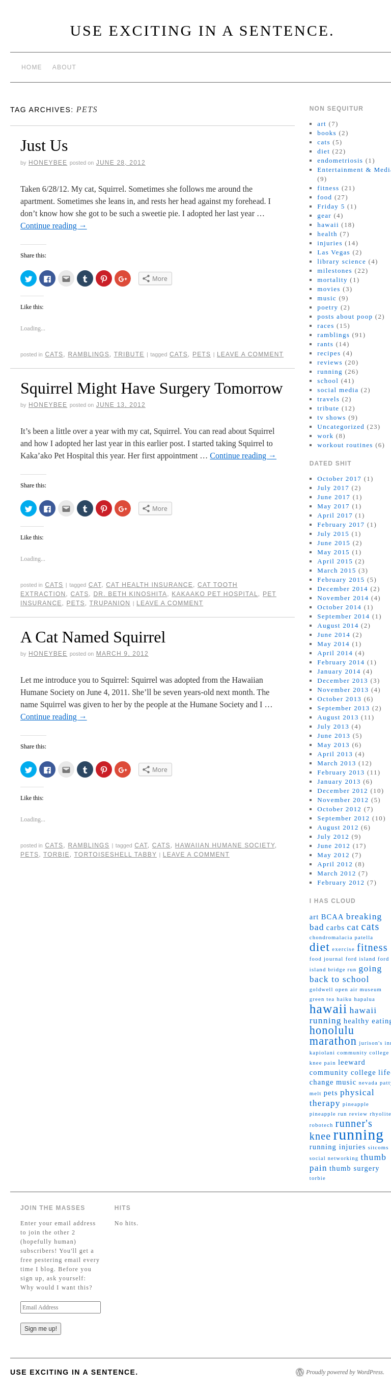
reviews (330, 362)
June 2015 (333, 543)
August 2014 (337, 625)
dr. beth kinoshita (130, 594)
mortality (332, 279)
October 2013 (339, 699)
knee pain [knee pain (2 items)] (323, 1063)
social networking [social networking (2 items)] (334, 1158)
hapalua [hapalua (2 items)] (364, 999)
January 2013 (338, 781)
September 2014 (343, 616)
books (327, 133)
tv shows (331, 417)
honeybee (48, 162)
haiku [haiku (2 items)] (344, 999)
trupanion (110, 603)
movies (328, 289)
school (328, 380)
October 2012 (339, 809)
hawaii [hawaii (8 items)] (329, 1008)
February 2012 (341, 882)
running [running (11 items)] (358, 1134)
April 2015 (335, 561)
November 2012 (343, 800)
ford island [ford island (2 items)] (361, 959)
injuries (329, 243)
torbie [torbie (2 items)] (318, 1178)
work (325, 436)
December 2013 (342, 680)
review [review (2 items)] (358, 1114)
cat (95, 584)
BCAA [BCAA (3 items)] (332, 917)
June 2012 (333, 845)
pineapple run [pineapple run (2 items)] (328, 1114)
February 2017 (341, 524)
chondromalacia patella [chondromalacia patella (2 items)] (342, 937)
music (327, 298)
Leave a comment (250, 354)
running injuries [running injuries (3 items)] (338, 1147)
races (325, 325)
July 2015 (333, 533)
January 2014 (338, 671)
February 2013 (341, 772)
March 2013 (336, 763)
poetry (327, 307)
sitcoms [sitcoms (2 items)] (378, 1147)
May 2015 (333, 552)
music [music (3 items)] (346, 1082)
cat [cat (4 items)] (353, 927)
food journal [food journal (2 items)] (327, 959)
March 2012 (336, 873)
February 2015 (341, 579)
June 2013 (333, 735)
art (321, 123)
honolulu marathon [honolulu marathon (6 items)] (333, 1035)
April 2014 (335, 653)
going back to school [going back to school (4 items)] (346, 973)
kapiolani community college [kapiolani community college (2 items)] (349, 1052)
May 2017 (333, 506)
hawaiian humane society (225, 845)
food (324, 197)
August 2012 (337, 827)
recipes (329, 353)
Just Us (44, 145)
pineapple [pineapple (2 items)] (356, 1104)
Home (31, 67)
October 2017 (339, 478)
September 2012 (343, 818)
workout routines (345, 445)
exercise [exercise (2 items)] (343, 949)
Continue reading (53, 225)
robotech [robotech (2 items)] (321, 1125)
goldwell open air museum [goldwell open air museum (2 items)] (346, 989)
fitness (328, 188)
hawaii (328, 224)
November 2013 (343, 689)
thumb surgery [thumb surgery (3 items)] (354, 1168)
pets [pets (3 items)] (331, 1093)
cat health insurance (149, 584)
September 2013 (343, 708)
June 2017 (333, 497)
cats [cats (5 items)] (370, 926)
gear (324, 215)
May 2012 (333, 855)
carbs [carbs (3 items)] (335, 927)
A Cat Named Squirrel (92, 637)
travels (328, 399)
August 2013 (337, 717)
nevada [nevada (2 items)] (367, 1083)
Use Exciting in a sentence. (202, 30)
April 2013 (335, 754)
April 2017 (335, 515)
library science (341, 261)
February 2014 (341, 662)
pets (201, 354)
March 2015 (336, 570)
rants (325, 344)
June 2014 (333, 634)
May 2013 (333, 745)
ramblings (88, 354)
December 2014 (342, 588)
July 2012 (333, 836)
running (330, 371)
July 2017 (333, 488)
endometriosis (340, 160)
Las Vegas (333, 252)
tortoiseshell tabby (115, 854)
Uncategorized (341, 426)
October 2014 (339, 607)
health (327, 234)
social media (337, 390)
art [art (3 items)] (314, 917)
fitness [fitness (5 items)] (372, 947)
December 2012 (342, 790)
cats (54, 354)
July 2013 (333, 726)
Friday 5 (331, 206)
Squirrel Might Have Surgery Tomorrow (151, 388)
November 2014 (343, 598)
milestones (334, 270)
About (64, 67)
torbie (56, 854)
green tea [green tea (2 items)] (322, 999)
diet (323, 151)
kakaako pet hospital (215, 594)
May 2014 (333, 644)
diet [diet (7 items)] (320, 946)
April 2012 (335, 864)
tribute (129, 354)
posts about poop (345, 316)
